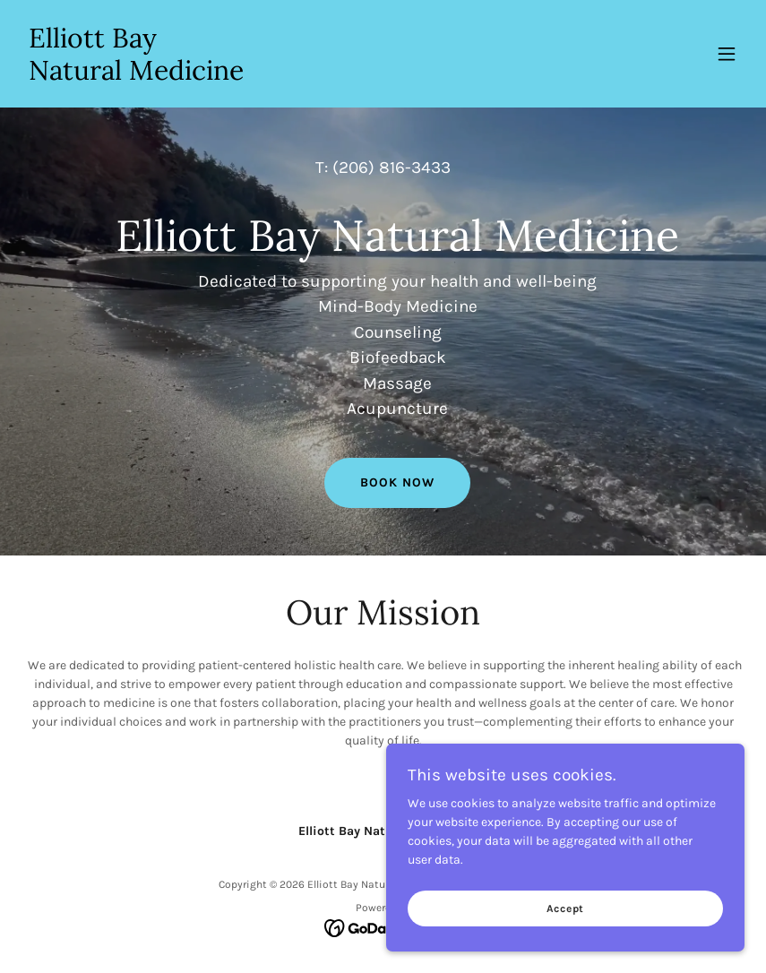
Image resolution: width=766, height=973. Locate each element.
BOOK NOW (397, 482)
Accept (566, 908)
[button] (726, 54)
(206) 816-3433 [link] (391, 167)
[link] (136, 75)
